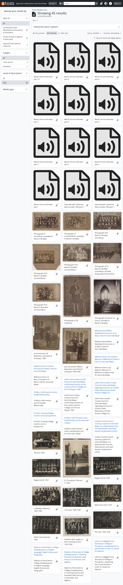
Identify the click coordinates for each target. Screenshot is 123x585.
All (4, 23)
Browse (52, 3)
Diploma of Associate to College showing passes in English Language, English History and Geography (46, 551)
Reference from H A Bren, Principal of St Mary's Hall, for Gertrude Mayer (45, 368)
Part (15, 83)
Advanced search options (46, 26)
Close (45, 10)
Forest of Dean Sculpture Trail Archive (15, 38)
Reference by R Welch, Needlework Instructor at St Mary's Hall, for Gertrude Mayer (107, 333)
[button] (101, 3)
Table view (63, 33)
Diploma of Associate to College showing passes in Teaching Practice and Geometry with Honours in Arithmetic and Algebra (76, 557)
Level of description (12, 73)
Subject (6, 52)
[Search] (79, 3)
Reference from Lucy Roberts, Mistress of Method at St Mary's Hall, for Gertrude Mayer (107, 359)
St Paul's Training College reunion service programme (45, 414)
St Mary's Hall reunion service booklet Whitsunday (45, 393)
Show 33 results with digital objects (107, 38)
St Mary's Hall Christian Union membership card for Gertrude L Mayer (76, 420)
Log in (117, 3)
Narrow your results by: (15, 11)
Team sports (15, 62)
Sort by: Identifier (93, 33)
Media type (8, 89)
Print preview (39, 33)
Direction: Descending (112, 33)
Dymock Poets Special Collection (15, 44)
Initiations (15, 67)
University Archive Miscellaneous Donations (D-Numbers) (15, 30)
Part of (6, 18)
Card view (51, 33)
